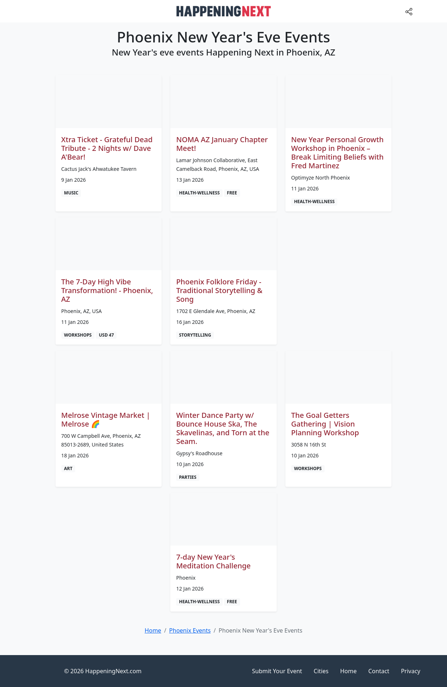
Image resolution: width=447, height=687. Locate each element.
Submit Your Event (277, 671)
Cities (321, 671)
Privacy (410, 671)
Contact (378, 671)
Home (348, 671)
